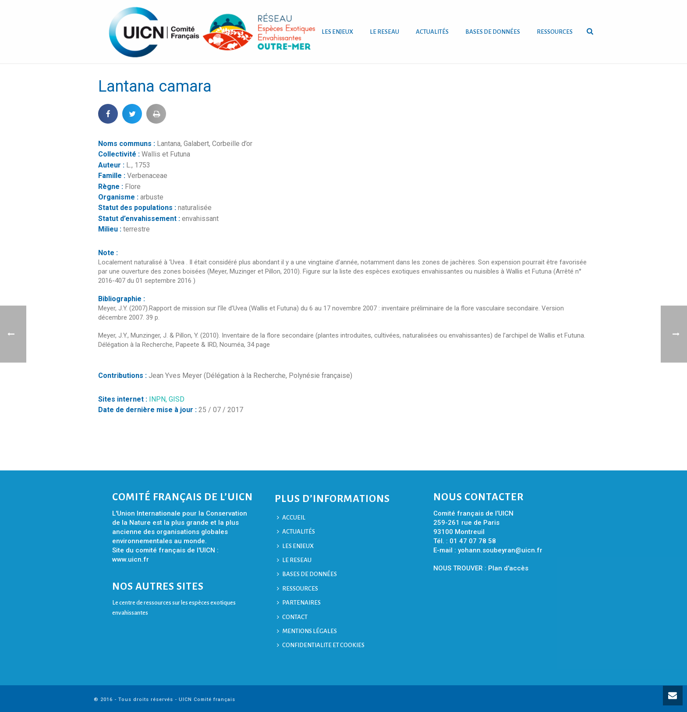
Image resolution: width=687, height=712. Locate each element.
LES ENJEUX (337, 31)
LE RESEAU (384, 31)
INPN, (159, 399)
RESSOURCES (555, 31)
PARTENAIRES (299, 602)
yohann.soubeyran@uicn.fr (500, 550)
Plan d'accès (508, 568)
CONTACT (292, 617)
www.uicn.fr (130, 559)
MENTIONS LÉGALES (307, 631)
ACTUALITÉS (432, 31)
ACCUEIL (291, 517)
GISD (176, 399)
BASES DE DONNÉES (492, 31)
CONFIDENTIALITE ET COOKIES (321, 645)
